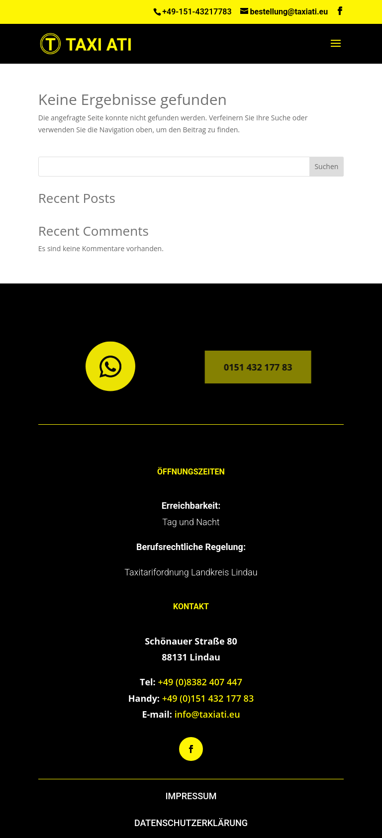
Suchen (326, 166)
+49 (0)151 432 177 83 (208, 698)
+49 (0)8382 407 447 (200, 682)
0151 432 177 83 (251, 367)
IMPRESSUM (190, 796)
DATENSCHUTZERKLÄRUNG (191, 823)
